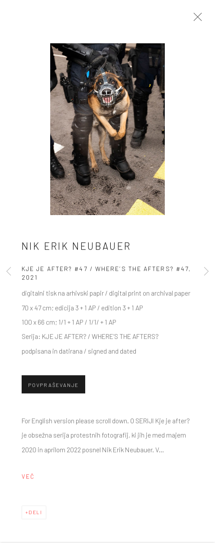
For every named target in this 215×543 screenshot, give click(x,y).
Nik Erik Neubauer (77, 247)
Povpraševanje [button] (53, 386)
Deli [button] (35, 513)
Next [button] (206, 271)
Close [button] (195, 19)
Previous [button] (8, 271)
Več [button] (28, 477)
